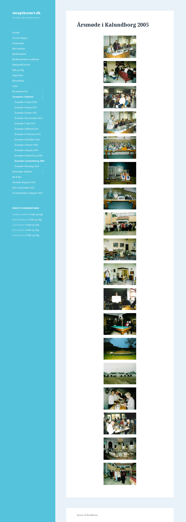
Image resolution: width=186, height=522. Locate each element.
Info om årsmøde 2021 (23, 187)
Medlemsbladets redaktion (25, 59)
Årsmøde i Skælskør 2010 (27, 139)
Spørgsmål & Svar (21, 64)
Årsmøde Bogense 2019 (24, 182)
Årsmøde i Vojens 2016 (25, 107)
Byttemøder (18, 80)
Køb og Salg (18, 70)
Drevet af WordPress (87, 515)
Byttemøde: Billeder (22, 171)
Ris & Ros (16, 177)
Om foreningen (20, 38)
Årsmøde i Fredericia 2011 (27, 134)
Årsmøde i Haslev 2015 (25, 112)
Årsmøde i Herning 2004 (26, 166)
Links (15, 86)
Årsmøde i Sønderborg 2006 (28, 155)
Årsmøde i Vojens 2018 (25, 102)
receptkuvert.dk (26, 12)
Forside (16, 32)
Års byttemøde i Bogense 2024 (27, 193)
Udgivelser (17, 75)
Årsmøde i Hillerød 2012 (26, 128)
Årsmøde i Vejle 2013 (24, 123)
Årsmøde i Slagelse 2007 (26, 150)
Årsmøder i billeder (23, 96)
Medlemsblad (19, 54)
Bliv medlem (18, 48)
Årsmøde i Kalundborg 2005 (29, 160)
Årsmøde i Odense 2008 (26, 144)
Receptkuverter (20, 91)
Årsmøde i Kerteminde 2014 (28, 118)
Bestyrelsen (18, 43)
